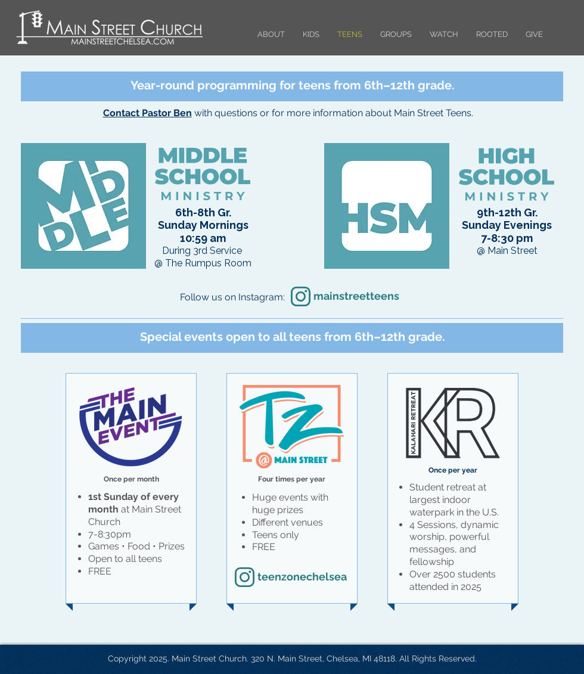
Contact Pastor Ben (147, 113)
